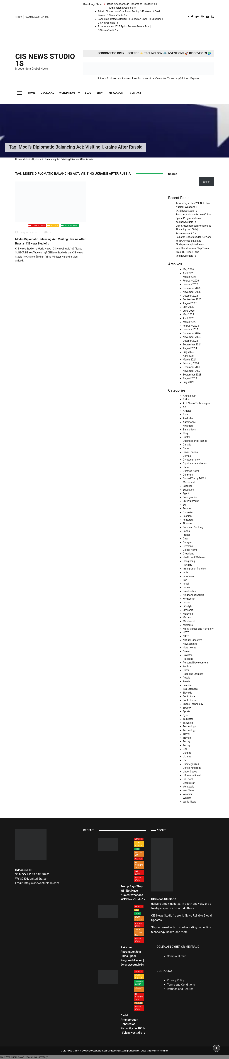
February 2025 (191, 325)
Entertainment (191, 501)
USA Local (47, 92)
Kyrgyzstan (189, 598)
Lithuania (188, 610)
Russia (186, 681)
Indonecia (188, 576)
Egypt (186, 493)
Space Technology (193, 703)
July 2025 (188, 307)
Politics (54, 226)
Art (184, 407)
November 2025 (192, 291)
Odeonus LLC (115, 1051)
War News (188, 790)
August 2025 (190, 303)
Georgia (187, 542)
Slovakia (187, 692)
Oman (186, 651)
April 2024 (188, 355)
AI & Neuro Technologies (196, 403)
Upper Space (190, 771)
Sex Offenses (190, 688)
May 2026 (188, 269)
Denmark (188, 474)
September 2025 (192, 299)
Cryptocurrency (191, 459)
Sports (186, 711)
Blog (88, 92)
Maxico (187, 617)
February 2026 (191, 280)
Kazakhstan (189, 591)
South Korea (189, 700)
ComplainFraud (176, 956)
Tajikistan (188, 719)
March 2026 (189, 276)
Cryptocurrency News (195, 463)
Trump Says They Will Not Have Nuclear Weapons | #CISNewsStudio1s (193, 207)
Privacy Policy (176, 980)
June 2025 (189, 310)
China (186, 448)
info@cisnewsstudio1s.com (41, 883)
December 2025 (192, 288)
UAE (185, 749)
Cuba (186, 467)
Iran (185, 579)
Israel (186, 583)
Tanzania (188, 722)
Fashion (187, 516)
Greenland (188, 553)
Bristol (186, 437)
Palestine (188, 658)
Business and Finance (195, 440)
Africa (186, 399)
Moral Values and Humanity (198, 628)
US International (192, 775)
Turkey (186, 741)
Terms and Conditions (181, 984)
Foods (186, 531)
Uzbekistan (189, 782)
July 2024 (188, 352)
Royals (186, 677)
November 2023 (192, 370)
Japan (186, 587)
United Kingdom (192, 767)
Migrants (188, 625)
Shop (100, 92)
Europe (187, 508)
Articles (187, 410)
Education (188, 489)
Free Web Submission (12, 1057)
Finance (187, 523)
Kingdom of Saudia (193, 594)
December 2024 (192, 333)
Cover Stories (38, 226)
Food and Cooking (193, 527)
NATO (186, 632)
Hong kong (189, 561)
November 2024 (192, 337)
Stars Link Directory (37, 1057)
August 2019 (190, 378)
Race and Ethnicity (193, 673)
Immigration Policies (194, 568)
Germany (188, 546)
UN (184, 760)
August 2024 (190, 348)
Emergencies (190, 497)
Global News (190, 549)
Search (172, 174)
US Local (188, 779)
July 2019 (188, 382)
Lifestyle (187, 606)
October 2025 (190, 295)
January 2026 (190, 284)
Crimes (187, 455)
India (185, 572)
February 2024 (191, 363)
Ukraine (187, 752)
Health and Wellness (194, 557)
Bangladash (189, 429)
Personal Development (195, 662)
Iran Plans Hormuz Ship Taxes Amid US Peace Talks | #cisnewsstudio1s (192, 252)
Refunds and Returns (180, 989)
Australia (188, 418)
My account (117, 92)
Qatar (186, 670)
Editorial (187, 485)
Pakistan (188, 655)
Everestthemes (161, 1051)
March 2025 (189, 322)
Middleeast (189, 621)
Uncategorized (71, 226)
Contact (135, 92)
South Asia (189, 696)
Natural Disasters (192, 640)
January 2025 (190, 329)
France (186, 534)
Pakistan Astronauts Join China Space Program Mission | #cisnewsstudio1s (193, 218)
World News (67, 92)
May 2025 (188, 314)
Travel (186, 734)
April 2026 (188, 273)
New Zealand (190, 643)
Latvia (186, 602)
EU (184, 504)
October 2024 (190, 340)
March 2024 (189, 359)
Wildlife (187, 797)
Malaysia (188, 613)
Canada (187, 444)
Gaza (186, 538)
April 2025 (188, 318)
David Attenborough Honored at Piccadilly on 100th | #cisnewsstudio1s (193, 229)
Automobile (189, 422)
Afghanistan (189, 395)
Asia (185, 414)
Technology (189, 726)
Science (187, 685)
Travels (187, 737)
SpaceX (187, 707)
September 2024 (192, 344)
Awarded (188, 425)
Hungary (187, 564)
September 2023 (192, 374)
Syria (185, 715)
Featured (188, 519)
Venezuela (188, 786)
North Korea (189, 647)
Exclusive (188, 512)
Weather (187, 794)
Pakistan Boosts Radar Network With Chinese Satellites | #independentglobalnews (193, 241)
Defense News (191, 470)
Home (31, 92)
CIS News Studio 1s (45, 60)
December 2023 (192, 367)
